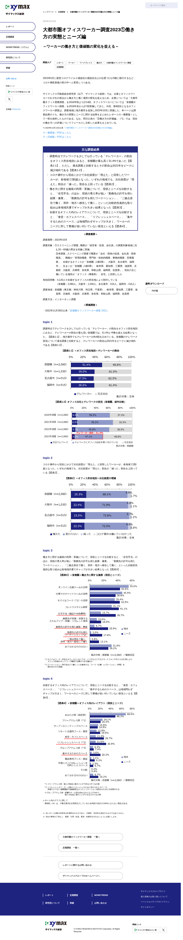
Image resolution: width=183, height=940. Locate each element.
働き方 (99, 63)
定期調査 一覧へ (71, 847)
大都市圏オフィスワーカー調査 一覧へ (81, 837)
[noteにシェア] (118, 55)
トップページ (48, 12)
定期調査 (10, 37)
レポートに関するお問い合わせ (77, 865)
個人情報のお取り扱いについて (154, 896)
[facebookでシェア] (130, 55)
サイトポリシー (147, 907)
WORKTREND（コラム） (18, 47)
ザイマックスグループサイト (153, 891)
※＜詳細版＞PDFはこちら (57, 137)
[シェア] (136, 55)
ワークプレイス (86, 63)
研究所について (13, 57)
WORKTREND (101, 895)
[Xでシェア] (124, 55)
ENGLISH (17, 109)
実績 (8, 68)
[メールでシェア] (112, 55)
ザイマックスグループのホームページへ (81, 876)
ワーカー (71, 63)
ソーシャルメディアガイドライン (155, 902)
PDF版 (155, 290)
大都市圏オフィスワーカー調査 (118, 63)
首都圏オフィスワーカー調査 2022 (88, 310)
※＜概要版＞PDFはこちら (57, 132)
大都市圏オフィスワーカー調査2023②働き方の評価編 (88, 128)
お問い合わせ (11, 79)
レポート (10, 26)
